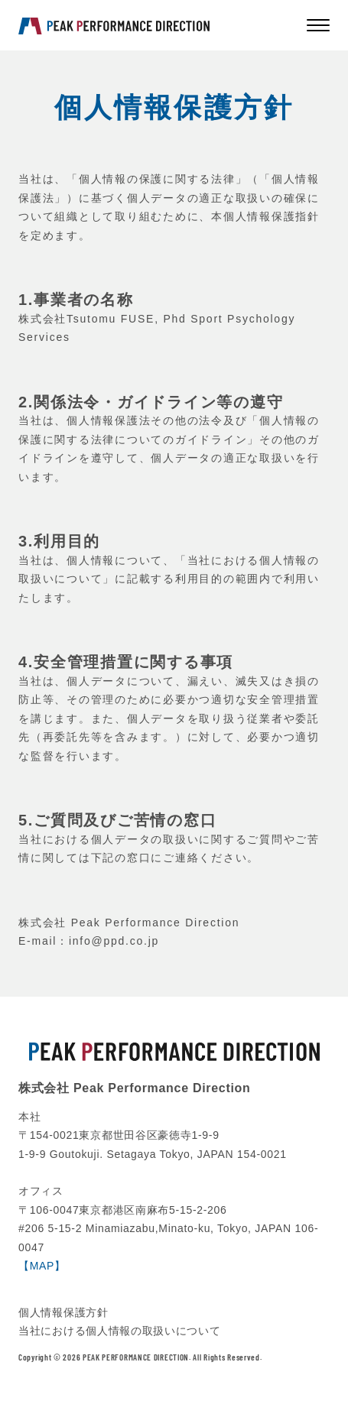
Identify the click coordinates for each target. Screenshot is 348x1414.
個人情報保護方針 (63, 1312)
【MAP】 (42, 1266)
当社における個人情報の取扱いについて (119, 1331)
